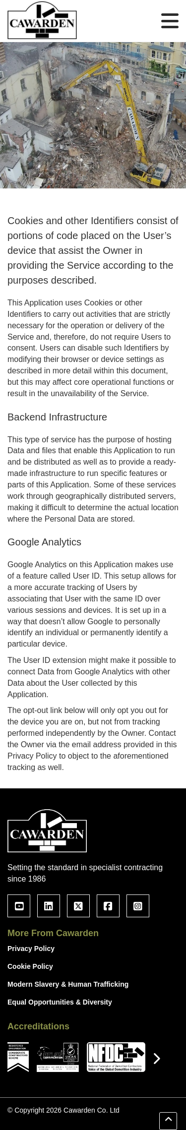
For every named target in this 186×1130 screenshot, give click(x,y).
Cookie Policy (30, 966)
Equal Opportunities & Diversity (59, 1002)
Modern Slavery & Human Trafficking (67, 984)
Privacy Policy (31, 948)
